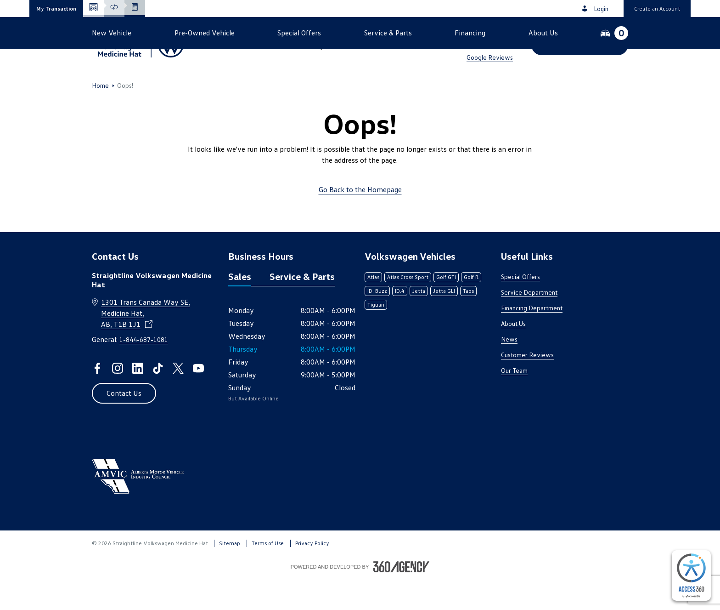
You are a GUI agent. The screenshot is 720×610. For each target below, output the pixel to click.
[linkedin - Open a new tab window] (137, 399)
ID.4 (400, 321)
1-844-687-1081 (486, 33)
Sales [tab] (239, 307)
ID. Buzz (377, 321)
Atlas (373, 307)
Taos (468, 321)
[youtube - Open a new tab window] (198, 399)
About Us (513, 354)
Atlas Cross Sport (407, 307)
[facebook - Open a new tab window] (97, 399)
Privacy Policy (312, 573)
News (509, 370)
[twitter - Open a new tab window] (178, 399)
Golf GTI (446, 307)
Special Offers (520, 307)
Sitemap (229, 573)
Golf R (471, 307)
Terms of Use (268, 573)
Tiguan (375, 335)
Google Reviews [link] (490, 57)
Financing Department (531, 338)
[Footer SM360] (401, 597)
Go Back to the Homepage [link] (360, 220)
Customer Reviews (527, 385)
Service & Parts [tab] (302, 307)
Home (100, 116)
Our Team (514, 401)
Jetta (418, 321)
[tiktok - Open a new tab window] (157, 399)
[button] (56, 8)
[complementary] (691, 575)
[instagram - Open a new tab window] (117, 399)
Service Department (529, 323)
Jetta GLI (444, 321)
